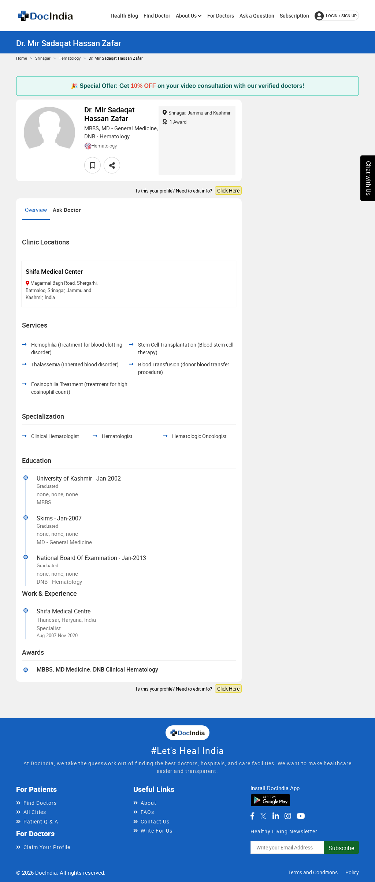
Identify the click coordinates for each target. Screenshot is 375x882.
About (148, 802)
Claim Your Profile (46, 847)
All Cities (34, 811)
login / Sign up (336, 16)
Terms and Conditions (313, 872)
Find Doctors (40, 802)
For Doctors (220, 15)
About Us (189, 15)
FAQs (147, 811)
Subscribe (341, 848)
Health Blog (124, 15)
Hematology (70, 58)
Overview (36, 209)
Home (21, 58)
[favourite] (92, 165)
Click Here (228, 190)
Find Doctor (157, 15)
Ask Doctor (67, 209)
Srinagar (43, 58)
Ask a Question (257, 15)
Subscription (294, 15)
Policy (352, 872)
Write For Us (156, 830)
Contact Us (155, 821)
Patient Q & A (40, 821)
